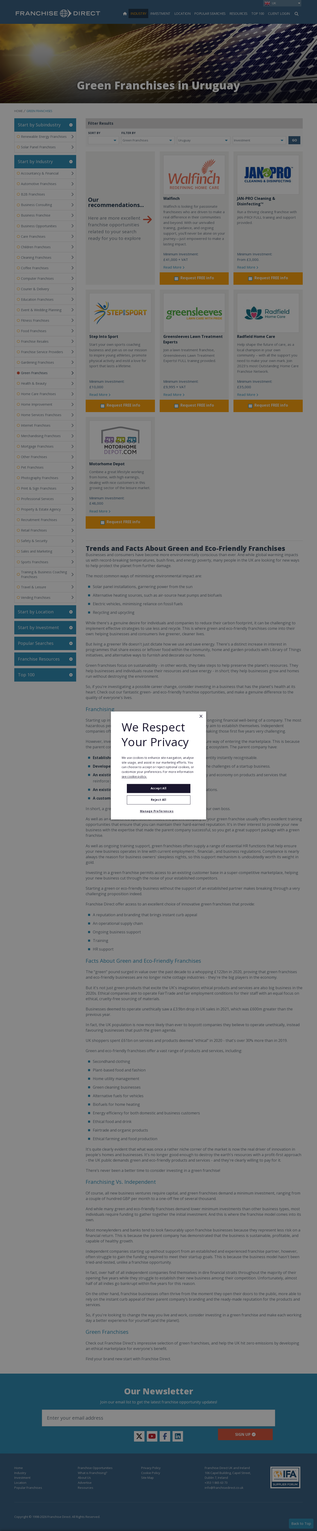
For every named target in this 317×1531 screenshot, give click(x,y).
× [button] (201, 716)
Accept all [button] (159, 788)
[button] (158, 811)
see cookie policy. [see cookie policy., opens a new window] (134, 777)
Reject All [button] (158, 800)
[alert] (158, 765)
